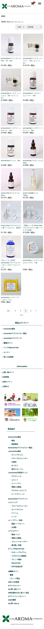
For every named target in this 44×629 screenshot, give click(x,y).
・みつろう (14, 465)
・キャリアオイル (16, 455)
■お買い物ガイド (14, 589)
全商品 (3, 16)
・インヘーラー (15, 483)
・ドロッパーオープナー (19, 542)
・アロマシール (15, 476)
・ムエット (14, 480)
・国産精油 (14, 444)
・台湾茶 (13, 527)
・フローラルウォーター (19, 458)
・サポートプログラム (18, 552)
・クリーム (14, 513)
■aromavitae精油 (14, 437)
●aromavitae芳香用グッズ (17, 473)
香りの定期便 (8, 357)
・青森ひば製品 (15, 487)
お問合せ (5, 386)
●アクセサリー (13, 531)
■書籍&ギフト (13, 571)
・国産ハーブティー (17, 524)
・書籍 (10, 575)
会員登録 (5, 377)
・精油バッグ (15, 534)
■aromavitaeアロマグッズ (17, 499)
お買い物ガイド (8, 372)
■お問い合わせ (13, 603)
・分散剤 (13, 462)
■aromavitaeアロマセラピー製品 (20, 448)
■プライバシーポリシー (17, 596)
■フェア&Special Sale (16, 549)
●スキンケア (12, 502)
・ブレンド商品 (14, 578)
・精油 (12, 440)
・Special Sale (15, 563)
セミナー (7, 352)
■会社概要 (12, 600)
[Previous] (9, 311)
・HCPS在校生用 (16, 567)
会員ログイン (7, 382)
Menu (40, 2)
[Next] (22, 315)
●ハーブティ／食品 (15, 520)
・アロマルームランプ (18, 490)
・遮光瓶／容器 (15, 545)
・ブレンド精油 (15, 559)
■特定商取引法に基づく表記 (18, 593)
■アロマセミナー (14, 586)
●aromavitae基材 (14, 451)
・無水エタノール (16, 469)
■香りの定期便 (13, 582)
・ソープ (13, 517)
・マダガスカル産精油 (18, 556)
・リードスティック (17, 494)
